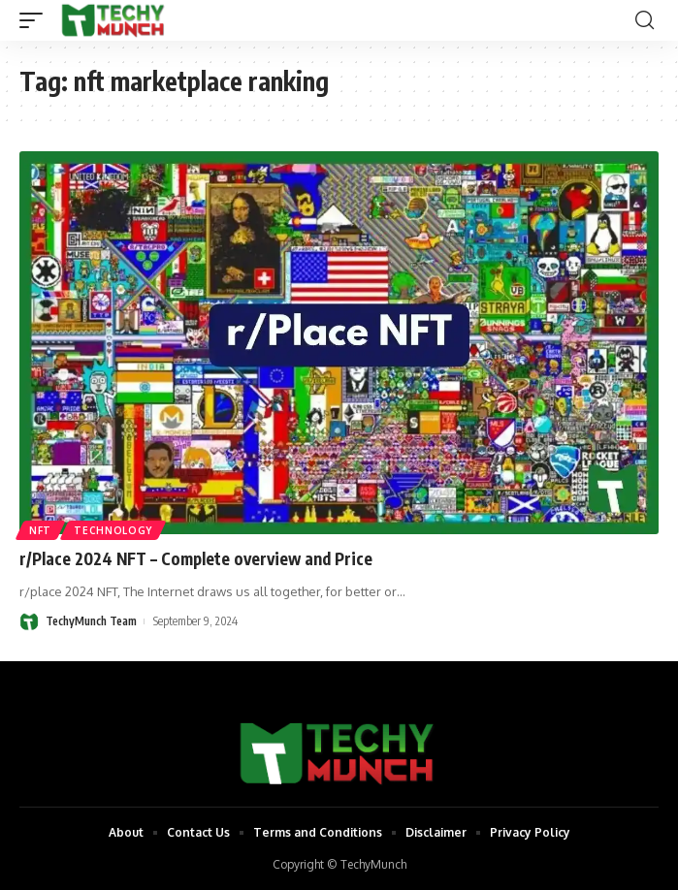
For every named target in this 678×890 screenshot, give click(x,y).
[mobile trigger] (35, 20)
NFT (40, 530)
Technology (113, 530)
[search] (644, 20)
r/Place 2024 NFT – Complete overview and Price (195, 558)
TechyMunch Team (91, 621)
